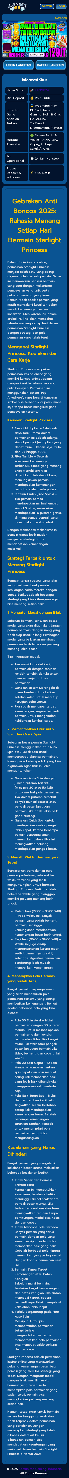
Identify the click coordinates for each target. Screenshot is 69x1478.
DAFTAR (47, 6)
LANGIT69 (42, 90)
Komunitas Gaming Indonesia (40, 1469)
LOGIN (61, 6)
